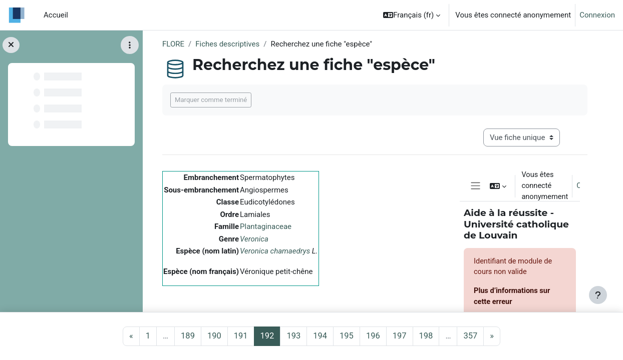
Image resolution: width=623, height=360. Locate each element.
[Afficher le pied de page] (598, 295)
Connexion (597, 15)
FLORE (173, 44)
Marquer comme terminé (211, 100)
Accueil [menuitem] (56, 15)
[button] (412, 15)
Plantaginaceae (265, 226)
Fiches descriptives (227, 44)
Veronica (254, 239)
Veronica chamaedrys (275, 251)
